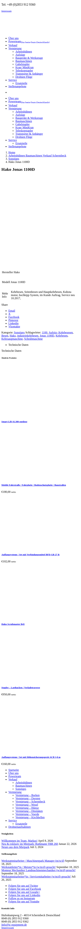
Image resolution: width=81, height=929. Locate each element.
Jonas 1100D (47, 252)
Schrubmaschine (33, 255)
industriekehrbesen (27, 252)
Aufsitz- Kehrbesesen (61, 249)
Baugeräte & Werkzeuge (29, 57)
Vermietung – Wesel (26, 721)
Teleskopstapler (24, 70)
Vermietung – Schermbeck (30, 718)
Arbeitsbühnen (23, 51)
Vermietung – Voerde (27, 731)
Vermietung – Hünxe (27, 724)
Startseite (13, 687)
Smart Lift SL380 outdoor (14, 338)
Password (7, 900)
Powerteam (14, 693)
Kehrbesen (62, 252)
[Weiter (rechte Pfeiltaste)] (6, 926)
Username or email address (17, 894)
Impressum (6, 11)
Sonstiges (19, 249)
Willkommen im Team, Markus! (19, 757)
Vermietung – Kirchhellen (30, 734)
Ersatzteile (21, 83)
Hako (13, 252)
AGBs (4, 851)
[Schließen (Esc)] (13, 923)
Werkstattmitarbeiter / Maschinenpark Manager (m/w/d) (32, 777)
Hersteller (7, 189)
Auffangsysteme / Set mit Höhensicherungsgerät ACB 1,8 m (30, 674)
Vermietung (15, 709)
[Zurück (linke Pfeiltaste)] (2, 926)
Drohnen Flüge (23, 76)
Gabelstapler (22, 64)
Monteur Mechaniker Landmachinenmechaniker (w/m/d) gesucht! (38, 787)
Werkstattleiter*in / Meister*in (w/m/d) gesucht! (28, 784)
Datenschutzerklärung (13, 848)
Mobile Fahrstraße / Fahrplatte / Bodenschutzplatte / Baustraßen (33, 402)
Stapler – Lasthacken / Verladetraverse (20, 604)
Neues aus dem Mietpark (15, 764)
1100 (44, 249)
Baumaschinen (23, 61)
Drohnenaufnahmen (19, 743)
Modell (6, 199)
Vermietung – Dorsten (27, 715)
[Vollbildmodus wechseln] (6, 923)
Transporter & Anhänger (29, 73)
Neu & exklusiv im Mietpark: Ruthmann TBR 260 (29, 760)
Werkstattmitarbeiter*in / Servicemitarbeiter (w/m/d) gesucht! (36, 793)
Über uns (13, 690)
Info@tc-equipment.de (14, 841)
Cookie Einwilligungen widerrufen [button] (20, 854)
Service (12, 737)
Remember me (21, 907)
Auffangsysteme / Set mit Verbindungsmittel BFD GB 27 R (30, 471)
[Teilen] (9, 923)
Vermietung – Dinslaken (29, 728)
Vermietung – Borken (27, 712)
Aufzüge (20, 54)
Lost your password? (13, 913)
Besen (4, 252)
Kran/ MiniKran (24, 67)
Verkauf (12, 696)
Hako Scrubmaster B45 (13, 541)
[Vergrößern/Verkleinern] (2, 923)
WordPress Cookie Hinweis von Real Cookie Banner (31, 919)
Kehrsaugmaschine (12, 255)
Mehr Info (5, 212)
